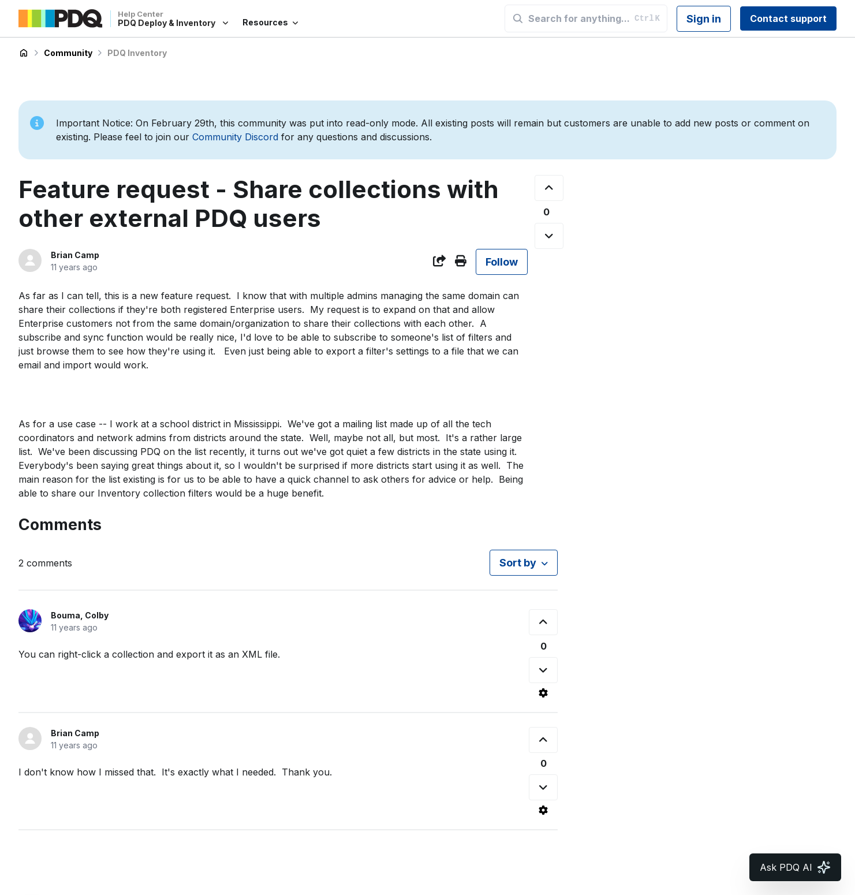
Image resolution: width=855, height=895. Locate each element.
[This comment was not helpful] (543, 670)
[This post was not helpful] (549, 236)
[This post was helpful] (549, 188)
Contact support (788, 18)
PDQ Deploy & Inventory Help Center (23, 53)
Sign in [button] (703, 19)
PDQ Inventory (137, 53)
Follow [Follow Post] (502, 262)
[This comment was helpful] (543, 622)
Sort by (517, 563)
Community (68, 53)
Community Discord (235, 137)
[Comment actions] (543, 693)
